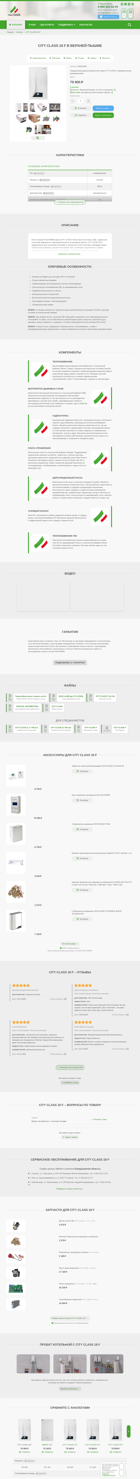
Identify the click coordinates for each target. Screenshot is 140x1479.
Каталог (17, 24)
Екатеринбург (88, 1452)
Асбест (49, 1452)
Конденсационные (46, 1419)
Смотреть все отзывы (71, 953)
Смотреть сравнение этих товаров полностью (68, 1362)
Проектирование (18, 1415)
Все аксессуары (69, 829)
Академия (113, 1419)
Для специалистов (117, 1405)
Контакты (85, 24)
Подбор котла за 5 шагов (51, 1422)
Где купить (47, 24)
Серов (87, 1456)
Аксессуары (86, 1422)
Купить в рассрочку (103, 115)
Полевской (71, 1456)
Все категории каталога (43, 1462)
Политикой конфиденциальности (109, 1474)
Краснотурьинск (121, 1452)
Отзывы (81, 58)
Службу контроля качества (46, 1435)
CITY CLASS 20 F (115, 1267)
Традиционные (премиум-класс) (52, 1412)
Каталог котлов (46, 1405)
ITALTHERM (18, 1462)
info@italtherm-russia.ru (109, 13)
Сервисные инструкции (116, 1408)
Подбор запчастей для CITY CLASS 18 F (69, 1141)
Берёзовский (59, 1452)
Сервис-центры (84, 1408)
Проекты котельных (68, 1211)
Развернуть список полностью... (70, 1074)
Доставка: (76, 92)
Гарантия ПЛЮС (85, 1412)
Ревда (80, 1456)
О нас (32, 24)
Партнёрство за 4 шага (119, 1412)
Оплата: (75, 90)
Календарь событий (114, 1422)
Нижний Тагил (33, 1456)
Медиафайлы (20, 1412)
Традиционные (45, 1408)
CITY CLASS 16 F (92, 1267)
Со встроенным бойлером (50, 1415)
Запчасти (106, 58)
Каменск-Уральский (104, 1452)
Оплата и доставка (86, 1415)
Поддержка (66, 24)
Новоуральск (46, 1456)
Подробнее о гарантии (70, 662)
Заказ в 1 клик (102, 108)
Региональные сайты (65, 1462)
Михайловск (20, 1456)
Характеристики (39, 58)
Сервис (93, 58)
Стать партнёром (113, 1415)
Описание (56, 58)
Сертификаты (17, 1408)
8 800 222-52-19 (108, 6)
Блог (13, 1422)
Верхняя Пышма (106, 4)
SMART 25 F (47, 1267)
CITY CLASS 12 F (70, 1267)
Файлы (69, 58)
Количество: (75, 96)
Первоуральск (59, 1456)
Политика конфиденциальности (90, 1462)
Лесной (10, 1456)
